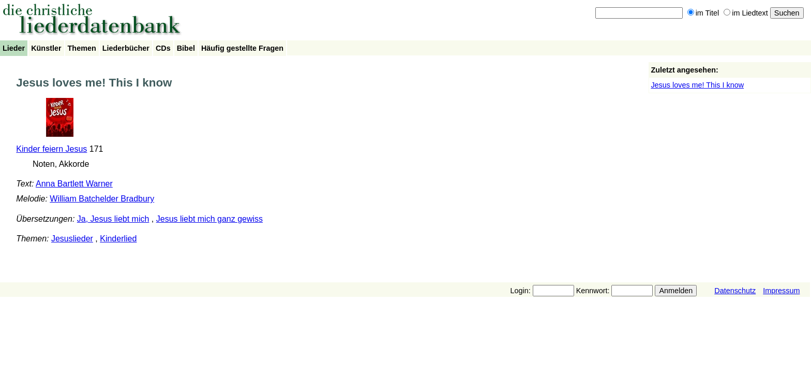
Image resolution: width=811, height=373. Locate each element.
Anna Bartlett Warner (74, 183)
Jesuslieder (72, 238)
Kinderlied (118, 238)
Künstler (46, 48)
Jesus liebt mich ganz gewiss (209, 218)
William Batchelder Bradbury (102, 198)
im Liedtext (746, 13)
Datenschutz (735, 290)
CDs (163, 48)
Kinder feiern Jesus (51, 149)
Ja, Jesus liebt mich (113, 218)
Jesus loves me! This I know (697, 85)
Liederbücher (125, 48)
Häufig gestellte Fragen (242, 48)
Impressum (781, 290)
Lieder (14, 48)
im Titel (703, 13)
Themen (82, 48)
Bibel (186, 48)
